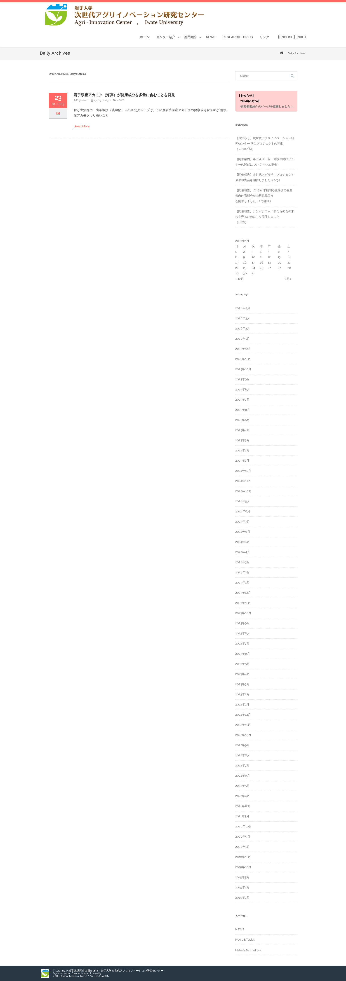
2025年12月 (243, 348)
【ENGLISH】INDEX (291, 37)
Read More (81, 126)
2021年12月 (243, 806)
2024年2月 (242, 572)
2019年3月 (242, 887)
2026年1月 (242, 338)
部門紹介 (190, 37)
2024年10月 (243, 491)
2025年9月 (242, 379)
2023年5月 (242, 664)
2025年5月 (242, 420)
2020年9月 (242, 836)
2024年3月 (242, 562)
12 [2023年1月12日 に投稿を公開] (269, 257)
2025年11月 (243, 359)
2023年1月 (242, 704)
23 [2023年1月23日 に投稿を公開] (244, 268)
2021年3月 (242, 816)
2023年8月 (242, 633)
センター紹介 (165, 37)
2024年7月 (242, 521)
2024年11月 (243, 481)
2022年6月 (242, 775)
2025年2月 (242, 450)
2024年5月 (242, 542)
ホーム (144, 37)
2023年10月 (243, 613)
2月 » (288, 278)
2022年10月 (243, 735)
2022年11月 (243, 724)
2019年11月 (243, 857)
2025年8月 (242, 389)
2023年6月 (242, 653)
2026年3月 (242, 318)
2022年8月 (242, 755)
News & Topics (245, 939)
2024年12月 (243, 470)
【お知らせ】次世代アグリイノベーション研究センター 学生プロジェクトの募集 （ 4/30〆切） (264, 143)
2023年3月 (242, 684)
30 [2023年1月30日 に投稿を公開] (245, 273)
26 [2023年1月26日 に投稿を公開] (269, 268)
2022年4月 (242, 796)
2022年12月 (243, 714)
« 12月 (239, 278)
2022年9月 (242, 745)
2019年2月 (242, 897)
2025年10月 (243, 369)
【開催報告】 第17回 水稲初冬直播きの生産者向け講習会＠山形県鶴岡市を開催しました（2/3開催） (263, 196)
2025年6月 (242, 409)
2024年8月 (242, 511)
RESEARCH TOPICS (237, 37)
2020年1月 (242, 846)
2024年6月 (242, 531)
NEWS (210, 37)
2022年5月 (242, 785)
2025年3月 (242, 440)
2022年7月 (242, 765)
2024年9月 (242, 501)
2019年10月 (243, 867)
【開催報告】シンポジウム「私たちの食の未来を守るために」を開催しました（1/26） (264, 217)
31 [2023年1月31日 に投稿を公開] (253, 273)
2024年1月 (242, 582)
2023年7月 (242, 643)
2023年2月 (242, 694)
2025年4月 (242, 430)
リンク (264, 37)
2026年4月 (242, 308)
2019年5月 (242, 877)
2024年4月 (242, 552)
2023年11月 (243, 603)
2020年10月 (243, 826)
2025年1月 (242, 460)
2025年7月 (242, 399)
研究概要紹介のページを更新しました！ (266, 106)
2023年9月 (242, 623)
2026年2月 (242, 328)
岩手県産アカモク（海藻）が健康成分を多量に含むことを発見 (124, 95)
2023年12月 (243, 592)
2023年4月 (242, 674)
